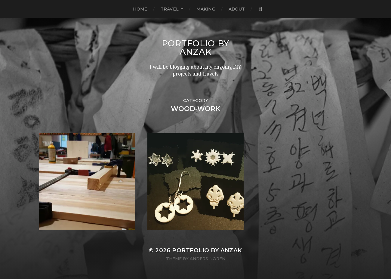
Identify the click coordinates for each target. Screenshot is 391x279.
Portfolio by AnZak (195, 47)
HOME (140, 9)
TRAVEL (170, 9)
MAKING (205, 9)
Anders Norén (207, 258)
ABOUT (237, 9)
